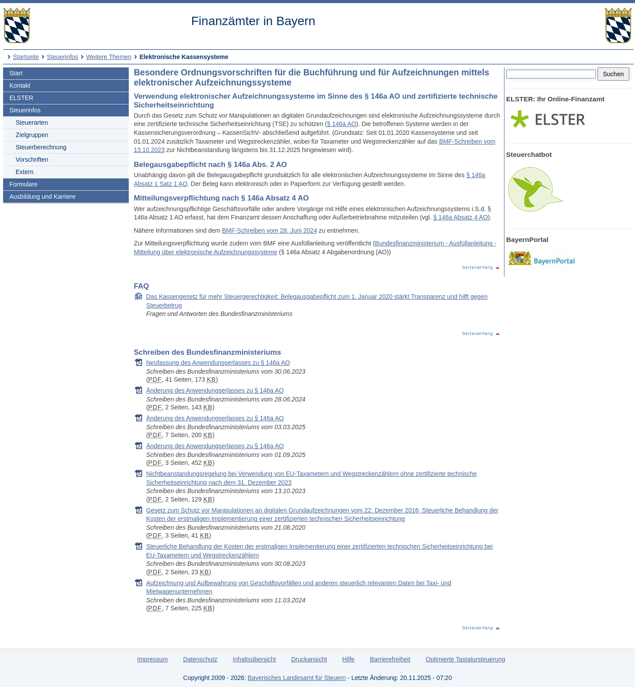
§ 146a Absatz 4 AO (460, 217)
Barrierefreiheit (390, 659)
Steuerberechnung (41, 147)
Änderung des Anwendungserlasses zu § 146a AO (215, 390)
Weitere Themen (108, 56)
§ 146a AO (341, 123)
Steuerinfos (62, 56)
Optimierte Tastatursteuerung (465, 659)
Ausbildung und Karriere (42, 196)
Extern (25, 171)
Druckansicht (309, 659)
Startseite (26, 56)
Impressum (152, 659)
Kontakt (19, 85)
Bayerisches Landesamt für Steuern (297, 677)
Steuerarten (32, 122)
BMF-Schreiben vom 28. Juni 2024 (269, 230)
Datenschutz (200, 659)
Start (15, 73)
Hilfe (348, 659)
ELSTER (21, 97)
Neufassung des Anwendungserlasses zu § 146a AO (218, 362)
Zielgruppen (32, 134)
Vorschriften (32, 159)
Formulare (23, 184)
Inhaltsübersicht (254, 659)
